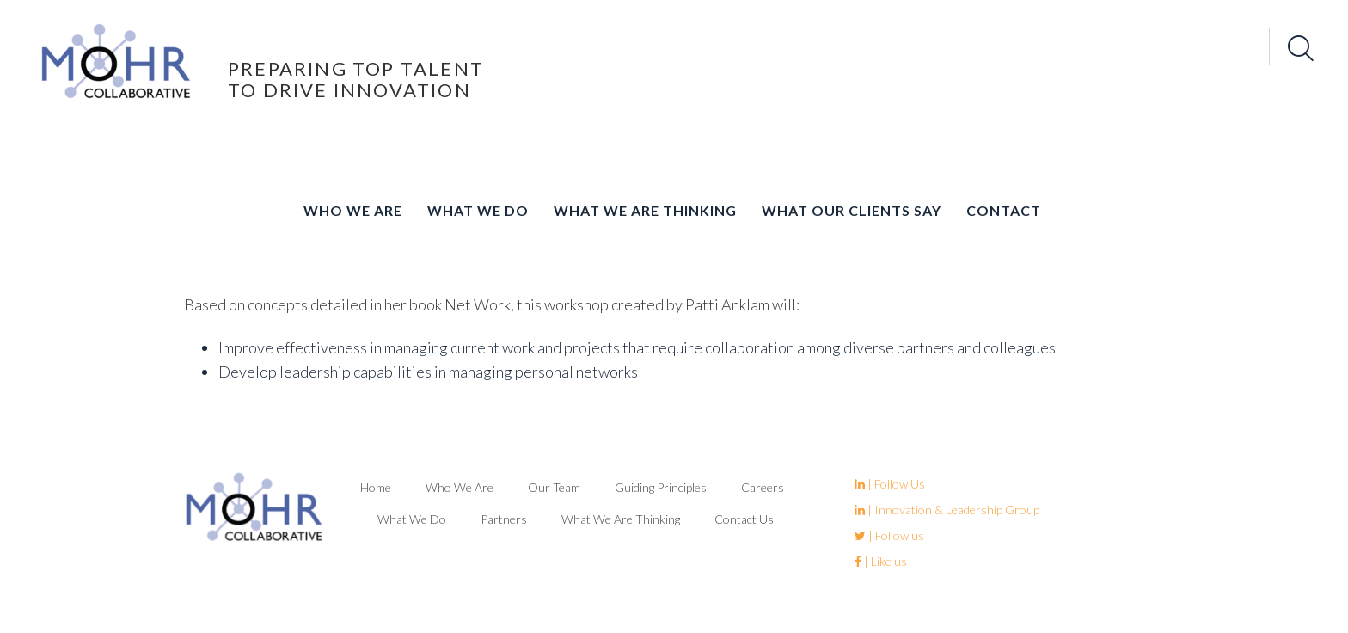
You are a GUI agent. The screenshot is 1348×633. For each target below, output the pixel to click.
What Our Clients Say (851, 210)
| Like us (881, 561)
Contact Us (744, 519)
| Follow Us (890, 483)
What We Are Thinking (645, 210)
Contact (1003, 210)
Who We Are (352, 210)
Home (375, 487)
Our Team (554, 487)
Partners (504, 519)
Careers (762, 487)
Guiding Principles (661, 487)
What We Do (478, 210)
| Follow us (889, 535)
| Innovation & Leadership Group (947, 509)
